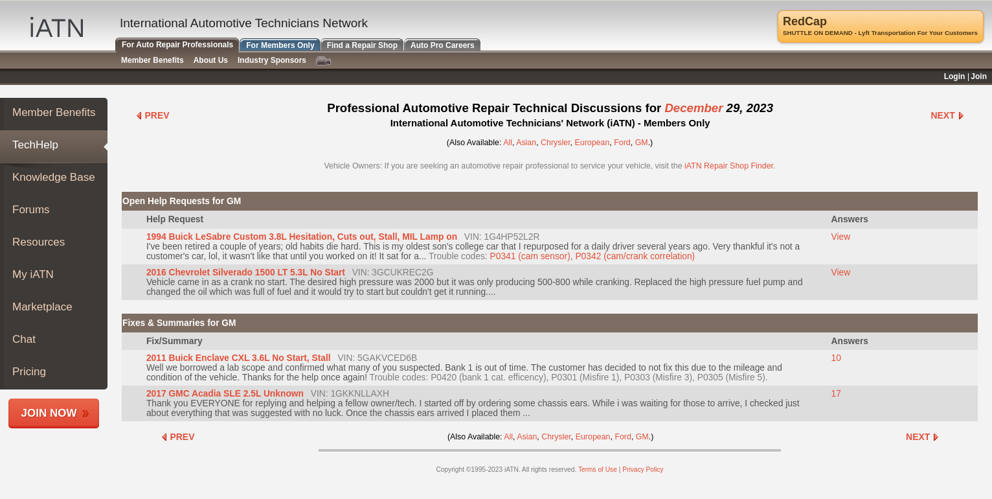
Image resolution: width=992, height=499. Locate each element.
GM (641, 142)
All (507, 142)
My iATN (33, 274)
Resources (38, 242)
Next (947, 115)
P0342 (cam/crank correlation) (635, 256)
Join (979, 76)
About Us (211, 60)
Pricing (29, 372)
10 (836, 358)
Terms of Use (597, 469)
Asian (526, 142)
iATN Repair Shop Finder (728, 165)
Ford (622, 142)
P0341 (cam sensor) (530, 256)
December (693, 108)
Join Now (49, 413)
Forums (31, 209)
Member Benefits (54, 112)
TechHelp (35, 145)
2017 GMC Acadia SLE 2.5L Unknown (225, 394)
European (592, 142)
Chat (24, 339)
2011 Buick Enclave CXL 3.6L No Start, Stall (238, 358)
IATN (56, 27)
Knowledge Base (53, 177)
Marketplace (42, 307)
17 (836, 394)
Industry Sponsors (272, 60)
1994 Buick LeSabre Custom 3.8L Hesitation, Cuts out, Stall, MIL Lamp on (301, 237)
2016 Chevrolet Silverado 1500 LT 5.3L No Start (245, 272)
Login (954, 76)
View (841, 237)
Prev (152, 115)
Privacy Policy (642, 469)
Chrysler (555, 142)
